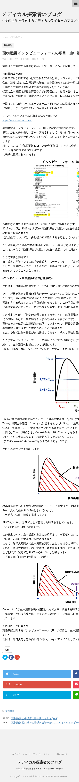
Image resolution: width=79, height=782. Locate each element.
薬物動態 (9, 711)
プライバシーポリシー (41, 754)
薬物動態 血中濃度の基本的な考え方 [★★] (34, 718)
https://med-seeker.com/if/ (17, 120)
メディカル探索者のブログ (32, 14)
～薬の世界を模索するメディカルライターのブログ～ (39, 768)
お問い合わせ (61, 754)
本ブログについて (20, 754)
